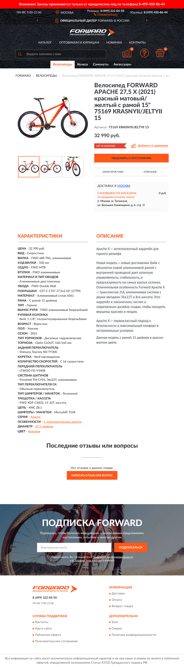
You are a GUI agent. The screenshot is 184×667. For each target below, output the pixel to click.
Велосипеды (62, 64)
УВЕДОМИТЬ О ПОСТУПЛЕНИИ (131, 158)
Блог (115, 622)
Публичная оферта (48, 635)
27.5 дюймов (44, 426)
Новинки (114, 42)
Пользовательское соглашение (56, 641)
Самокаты (100, 64)
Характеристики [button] (112, 172)
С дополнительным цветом (63, 421)
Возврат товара (122, 606)
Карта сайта (43, 628)
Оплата (117, 599)
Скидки (117, 628)
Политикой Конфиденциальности (113, 557)
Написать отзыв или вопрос (92, 475)
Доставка (118, 593)
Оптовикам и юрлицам (79, 42)
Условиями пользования (86, 560)
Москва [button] (123, 186)
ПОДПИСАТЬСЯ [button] (130, 547)
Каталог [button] (45, 42)
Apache (35, 417)
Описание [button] (150, 172)
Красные (34, 431)
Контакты (137, 42)
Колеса (82, 64)
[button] (106, 14)
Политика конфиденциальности (134, 635)
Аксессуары (122, 64)
